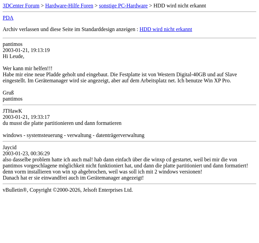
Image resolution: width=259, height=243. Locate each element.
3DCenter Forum (21, 5)
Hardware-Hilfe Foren (69, 5)
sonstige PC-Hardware (123, 5)
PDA (8, 18)
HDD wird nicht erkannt (166, 29)
